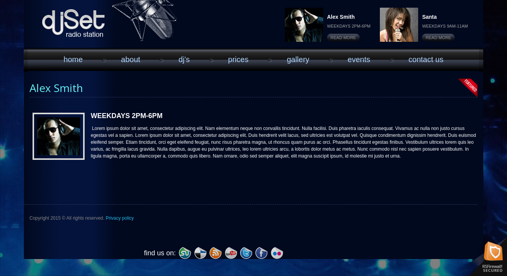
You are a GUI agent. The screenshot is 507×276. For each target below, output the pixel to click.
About (130, 59)
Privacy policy (120, 218)
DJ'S (184, 59)
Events (359, 59)
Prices (238, 59)
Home (73, 59)
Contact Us (426, 59)
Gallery (298, 59)
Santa (429, 17)
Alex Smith (341, 17)
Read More (343, 37)
